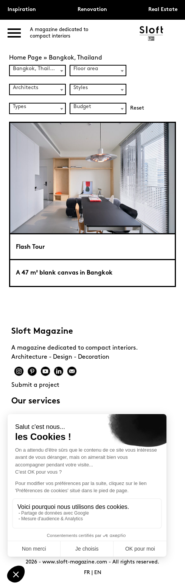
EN (97, 573)
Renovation (92, 10)
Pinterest (32, 371)
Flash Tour (30, 247)
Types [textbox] (19, 107)
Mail (72, 371)
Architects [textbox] (25, 88)
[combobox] (37, 70)
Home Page (25, 58)
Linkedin (58, 371)
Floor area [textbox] (85, 69)
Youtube (45, 371)
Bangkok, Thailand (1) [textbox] (39, 69)
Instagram (19, 371)
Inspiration (22, 10)
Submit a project (35, 385)
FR (87, 573)
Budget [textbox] (82, 107)
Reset (137, 108)
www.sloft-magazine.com (74, 562)
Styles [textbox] (80, 88)
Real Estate (162, 10)
